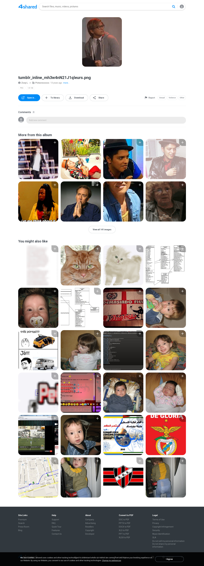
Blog (20, 530)
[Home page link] (27, 7)
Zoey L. (23, 83)
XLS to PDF (124, 530)
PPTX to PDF (124, 523)
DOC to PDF (124, 519)
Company (89, 519)
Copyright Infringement (162, 527)
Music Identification (161, 534)
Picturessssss (40, 83)
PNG (21, 88)
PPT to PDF (124, 534)
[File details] (38, 159)
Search (21, 523)
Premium (22, 519)
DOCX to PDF (124, 527)
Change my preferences (111, 561)
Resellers (89, 527)
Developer (89, 534)
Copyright (89, 530)
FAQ (53, 523)
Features (56, 530)
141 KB (30, 88)
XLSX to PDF (124, 537)
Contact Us (57, 534)
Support (55, 519)
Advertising (90, 523)
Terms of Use (158, 519)
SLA (154, 537)
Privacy (155, 523)
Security (156, 530)
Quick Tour (56, 527)
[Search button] (173, 6)
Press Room (23, 527)
